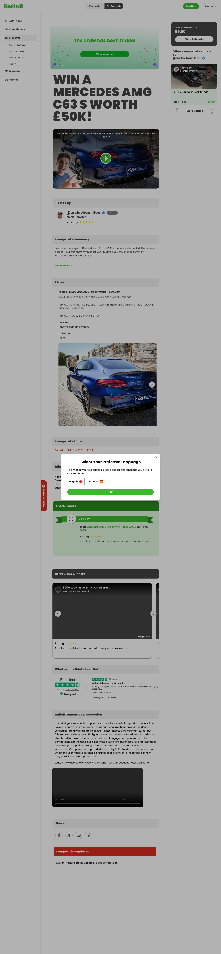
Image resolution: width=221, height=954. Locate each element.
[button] (76, 481)
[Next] (110, 492)
